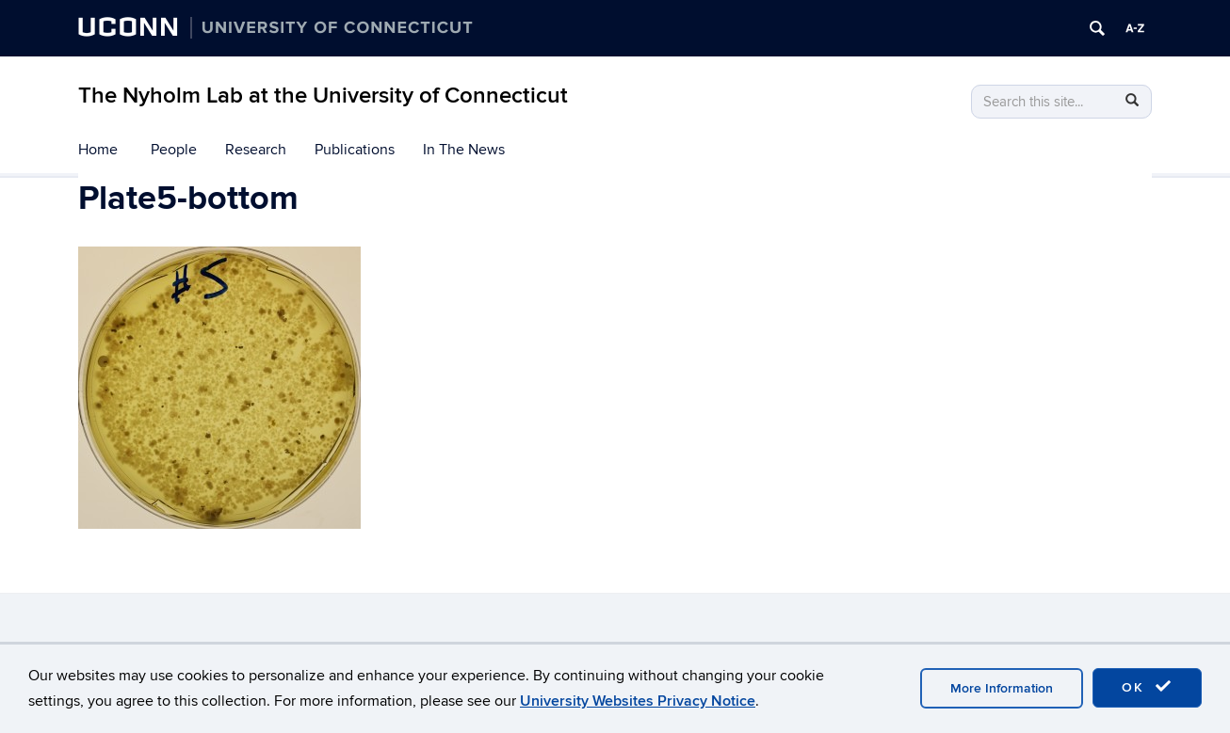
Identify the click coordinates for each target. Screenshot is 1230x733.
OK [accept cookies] (1147, 686)
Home (98, 149)
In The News (464, 149)
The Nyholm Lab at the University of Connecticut (323, 95)
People (174, 149)
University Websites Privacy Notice (637, 701)
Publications (355, 149)
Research (255, 149)
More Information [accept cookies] (1001, 688)
